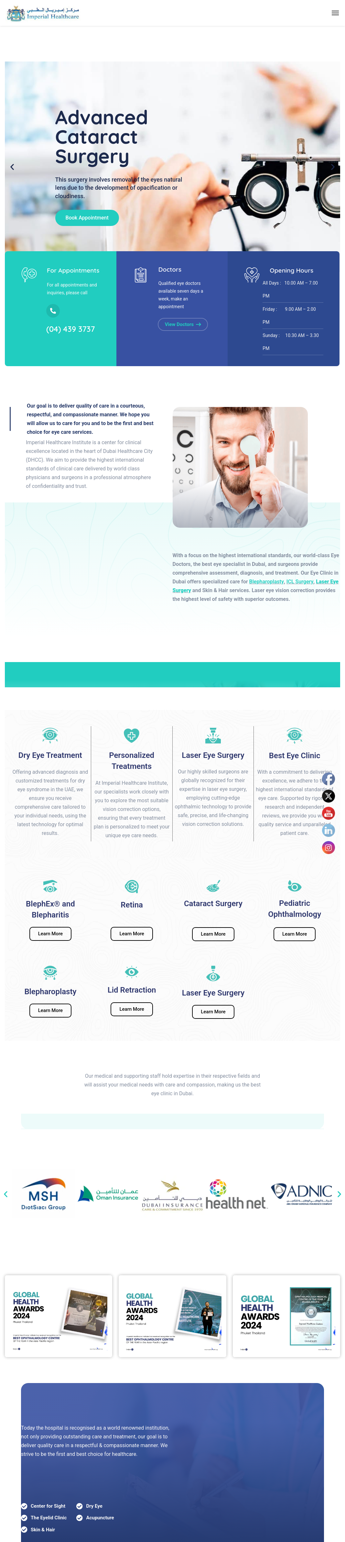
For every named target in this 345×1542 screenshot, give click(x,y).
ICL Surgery (300, 582)
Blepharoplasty (266, 582)
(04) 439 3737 (70, 329)
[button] (6, 1194)
